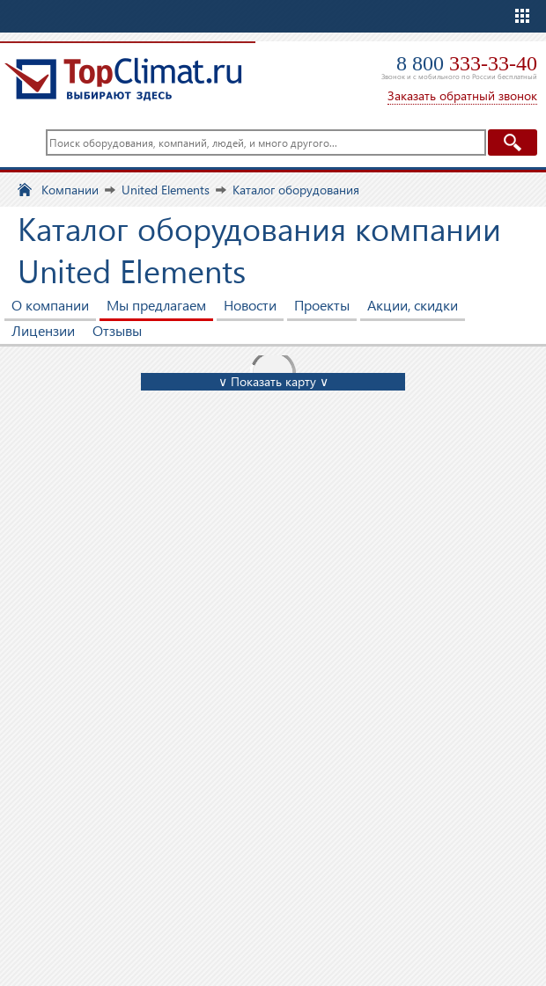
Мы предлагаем (156, 305)
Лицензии (43, 330)
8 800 (466, 63)
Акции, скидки (412, 305)
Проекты (322, 305)
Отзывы (117, 330)
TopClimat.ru (123, 79)
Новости (250, 305)
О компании (50, 305)
